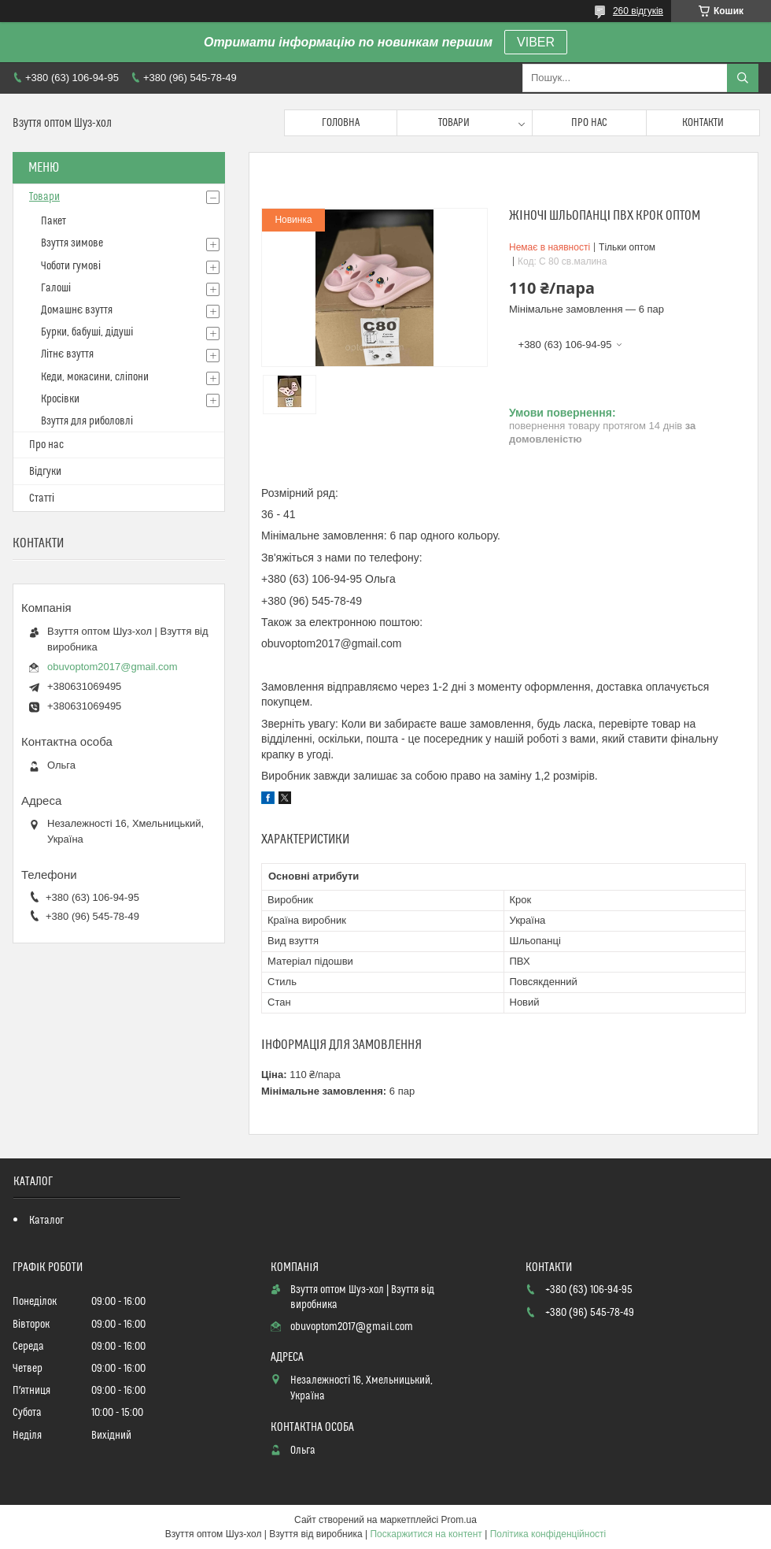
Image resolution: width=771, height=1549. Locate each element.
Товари (454, 123)
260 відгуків (638, 11)
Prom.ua (459, 1519)
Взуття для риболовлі (87, 421)
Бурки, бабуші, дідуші (87, 332)
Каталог (46, 1220)
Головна (341, 123)
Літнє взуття (67, 354)
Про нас (589, 123)
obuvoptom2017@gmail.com (112, 667)
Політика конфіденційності (548, 1534)
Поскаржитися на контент (425, 1534)
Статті (41, 498)
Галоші (56, 288)
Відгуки (45, 471)
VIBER (536, 42)
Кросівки (60, 399)
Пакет (53, 221)
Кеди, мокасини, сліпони (95, 377)
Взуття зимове (72, 243)
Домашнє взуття (77, 310)
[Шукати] (742, 78)
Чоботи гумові (71, 266)
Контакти (703, 123)
